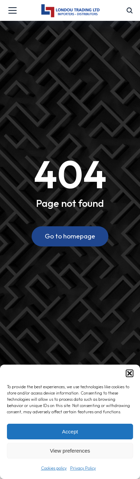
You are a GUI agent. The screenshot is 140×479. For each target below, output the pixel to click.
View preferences (70, 451)
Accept (70, 432)
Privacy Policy (83, 468)
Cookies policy (54, 468)
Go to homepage (70, 236)
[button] (129, 373)
